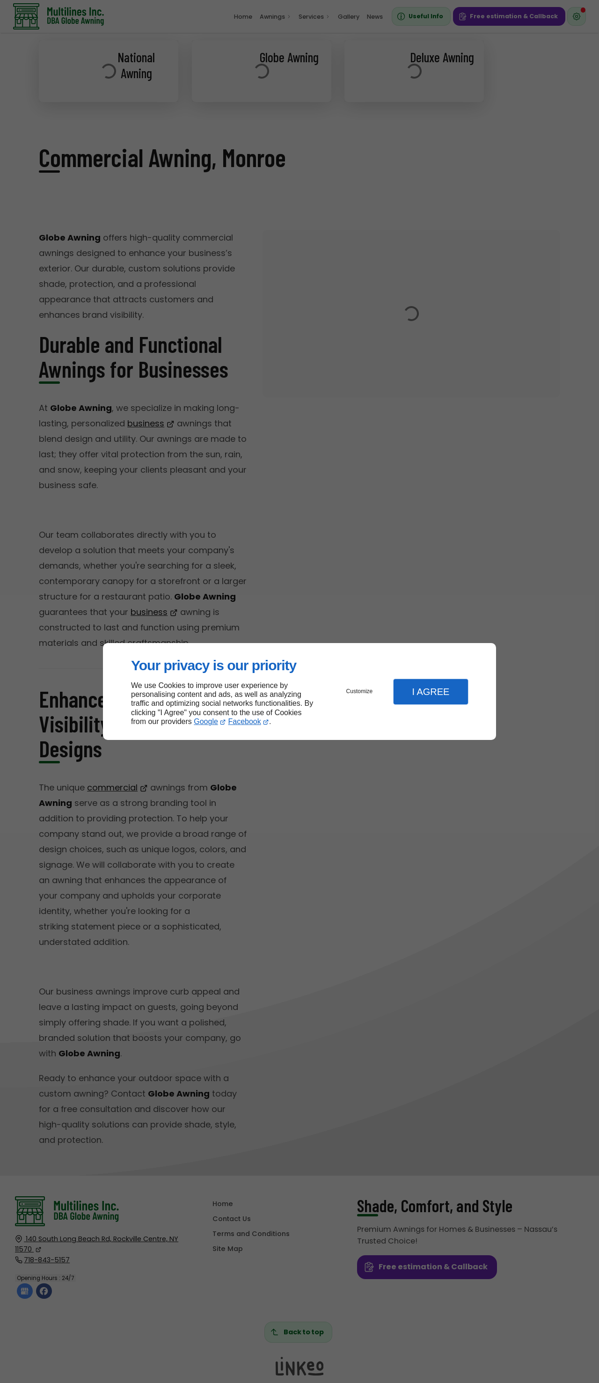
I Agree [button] (430, 692)
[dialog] (299, 691)
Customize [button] (359, 691)
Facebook (244, 721)
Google (206, 721)
